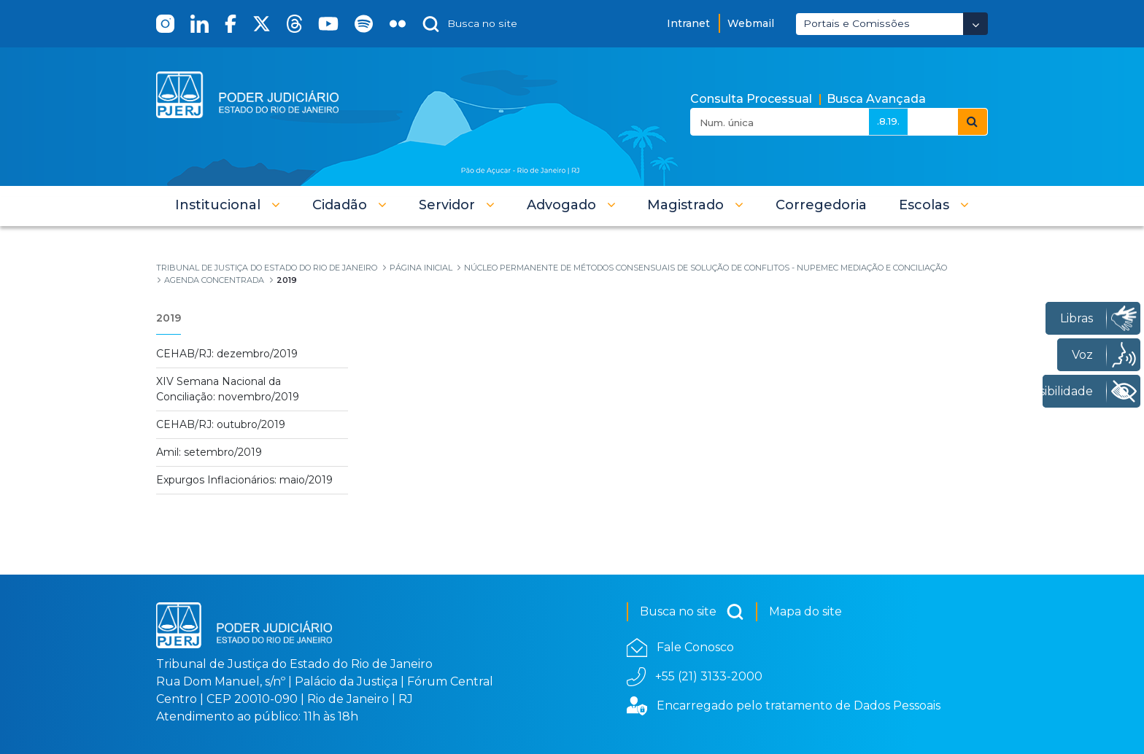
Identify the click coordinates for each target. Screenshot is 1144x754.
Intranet (688, 23)
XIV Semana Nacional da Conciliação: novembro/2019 (227, 389)
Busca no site (692, 611)
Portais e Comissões (856, 23)
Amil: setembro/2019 (209, 452)
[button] (227, 205)
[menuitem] (821, 205)
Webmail (750, 23)
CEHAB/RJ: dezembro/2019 (227, 353)
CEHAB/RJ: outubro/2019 (220, 424)
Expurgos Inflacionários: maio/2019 (244, 479)
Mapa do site (805, 611)
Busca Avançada (876, 99)
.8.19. (888, 121)
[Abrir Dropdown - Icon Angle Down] (975, 23)
